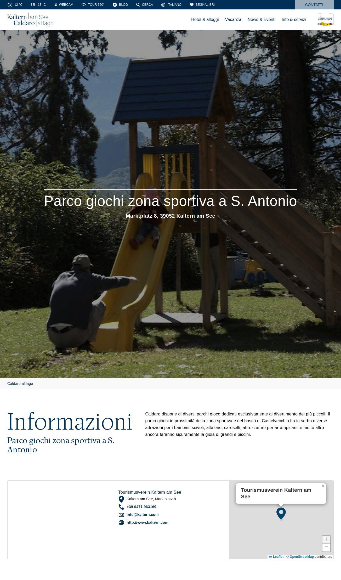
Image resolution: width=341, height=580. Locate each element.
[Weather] (14, 5)
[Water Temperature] (38, 5)
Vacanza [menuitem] (233, 19)
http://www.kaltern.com (147, 522)
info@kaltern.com (142, 515)
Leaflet (276, 557)
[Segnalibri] (202, 5)
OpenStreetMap (302, 557)
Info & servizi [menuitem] (294, 19)
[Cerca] (144, 5)
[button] (281, 513)
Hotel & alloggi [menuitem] (205, 19)
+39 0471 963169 (141, 507)
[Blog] (120, 5)
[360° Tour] (93, 5)
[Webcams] (63, 5)
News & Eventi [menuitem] (261, 19)
